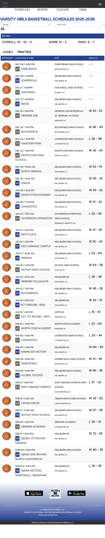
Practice (24, 52)
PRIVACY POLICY (39, 522)
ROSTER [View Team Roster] (42, 9)
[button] (2, 29)
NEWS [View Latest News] (82, 9)
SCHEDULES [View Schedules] (22, 9)
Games (8, 52)
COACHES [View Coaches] (62, 9)
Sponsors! (62, 515)
